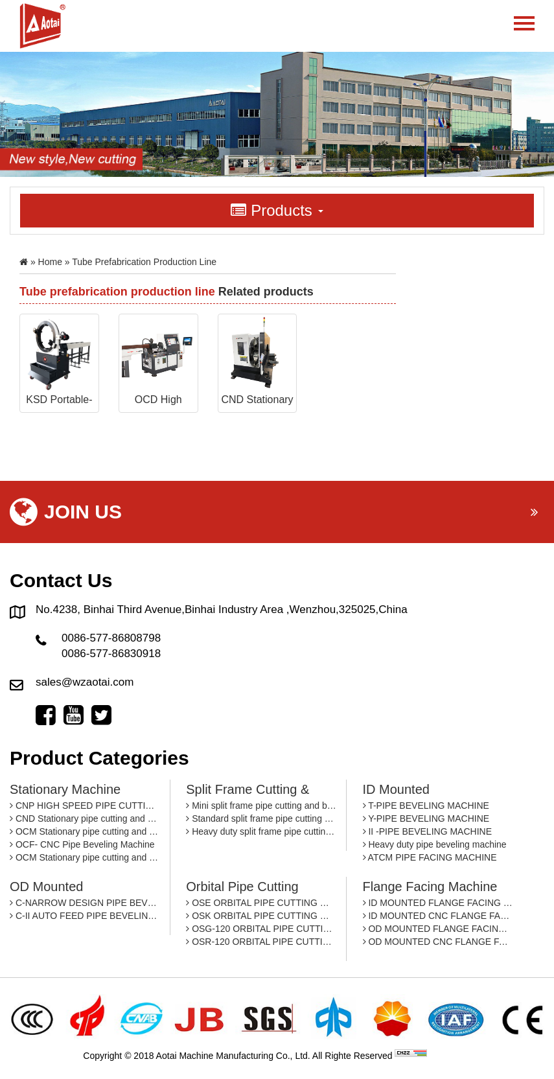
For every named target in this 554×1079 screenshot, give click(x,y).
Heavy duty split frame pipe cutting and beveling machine (261, 831)
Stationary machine (65, 789)
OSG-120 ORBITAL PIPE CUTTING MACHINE (261, 928)
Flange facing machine (430, 886)
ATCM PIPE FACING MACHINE (430, 857)
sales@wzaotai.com (84, 682)
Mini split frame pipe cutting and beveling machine (261, 805)
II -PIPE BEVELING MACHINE (427, 831)
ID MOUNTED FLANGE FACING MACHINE (438, 903)
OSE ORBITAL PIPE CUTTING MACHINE (261, 903)
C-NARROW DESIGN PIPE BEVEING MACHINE (85, 903)
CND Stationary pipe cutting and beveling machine (85, 818)
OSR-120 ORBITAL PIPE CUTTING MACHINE (261, 941)
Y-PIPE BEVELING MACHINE (426, 818)
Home (50, 262)
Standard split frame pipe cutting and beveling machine (261, 818)
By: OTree (450, 1055)
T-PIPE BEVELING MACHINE (426, 805)
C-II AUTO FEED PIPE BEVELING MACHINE (85, 916)
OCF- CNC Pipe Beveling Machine (82, 844)
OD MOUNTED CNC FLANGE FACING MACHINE (438, 941)
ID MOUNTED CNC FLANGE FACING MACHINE (438, 916)
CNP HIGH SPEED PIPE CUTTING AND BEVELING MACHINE (85, 805)
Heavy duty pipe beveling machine (435, 844)
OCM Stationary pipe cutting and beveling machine (85, 831)
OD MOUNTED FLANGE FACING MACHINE (438, 928)
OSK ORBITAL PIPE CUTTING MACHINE (261, 916)
